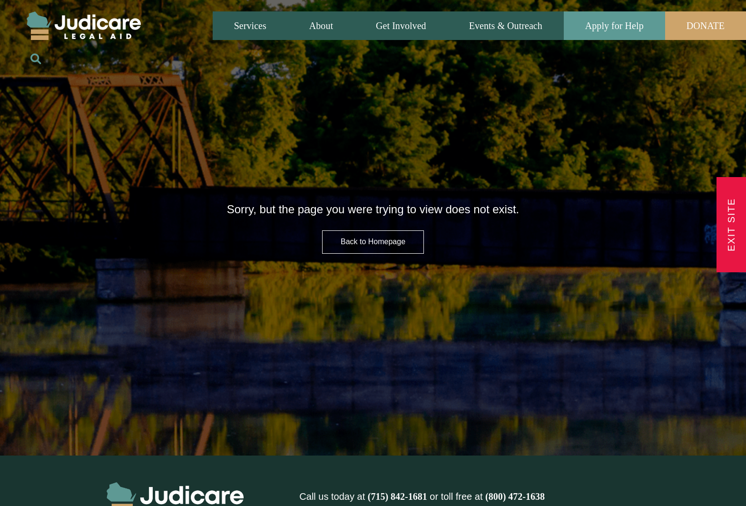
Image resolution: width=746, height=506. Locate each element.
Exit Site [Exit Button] (731, 224)
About (321, 25)
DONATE (706, 25)
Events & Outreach (505, 25)
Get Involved (401, 25)
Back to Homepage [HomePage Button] (373, 242)
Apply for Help (614, 25)
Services (250, 25)
